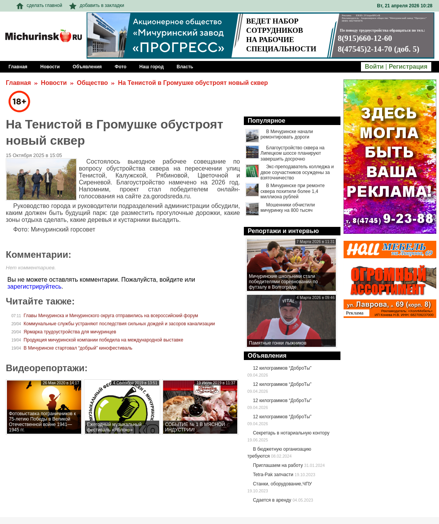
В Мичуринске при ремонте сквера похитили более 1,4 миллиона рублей (292, 191)
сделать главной (39, 5)
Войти (374, 66)
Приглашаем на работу (278, 465)
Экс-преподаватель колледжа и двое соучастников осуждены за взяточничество (297, 172)
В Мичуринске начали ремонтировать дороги (286, 134)
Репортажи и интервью (283, 231)
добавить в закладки (96, 5)
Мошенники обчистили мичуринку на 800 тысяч (287, 207)
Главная (18, 82)
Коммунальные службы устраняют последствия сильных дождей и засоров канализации (119, 323)
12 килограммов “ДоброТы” (282, 368)
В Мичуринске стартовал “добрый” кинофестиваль (78, 348)
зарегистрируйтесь (34, 286)
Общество (92, 82)
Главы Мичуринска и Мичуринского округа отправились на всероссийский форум (111, 315)
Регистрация (408, 66)
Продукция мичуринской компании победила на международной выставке (103, 340)
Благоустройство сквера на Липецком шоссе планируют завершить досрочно (292, 153)
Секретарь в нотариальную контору (291, 433)
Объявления (267, 355)
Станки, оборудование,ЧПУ (282, 484)
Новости (54, 82)
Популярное (266, 120)
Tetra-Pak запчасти (273, 474)
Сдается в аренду (272, 500)
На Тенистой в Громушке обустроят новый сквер (193, 82)
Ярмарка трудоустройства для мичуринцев (70, 332)
